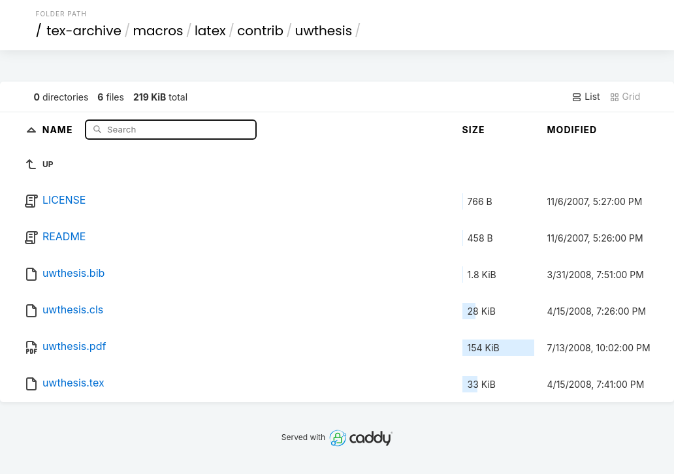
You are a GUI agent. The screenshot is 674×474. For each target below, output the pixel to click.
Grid (625, 97)
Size (473, 129)
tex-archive (83, 31)
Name (59, 128)
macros (158, 31)
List (585, 97)
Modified (572, 129)
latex (210, 31)
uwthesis (323, 31)
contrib (260, 31)
